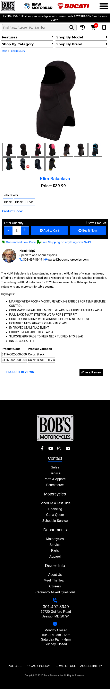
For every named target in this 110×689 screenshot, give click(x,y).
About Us (55, 574)
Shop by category (27, 44)
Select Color (10, 195)
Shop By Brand (81, 44)
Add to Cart (49, 230)
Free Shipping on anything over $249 (64, 242)
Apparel (55, 556)
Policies (14, 666)
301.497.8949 (56, 606)
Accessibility (91, 666)
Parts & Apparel (55, 479)
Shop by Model (81, 37)
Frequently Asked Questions (54, 592)
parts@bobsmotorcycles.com (66, 259)
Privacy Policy (38, 666)
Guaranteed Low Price (19, 242)
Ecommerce (55, 485)
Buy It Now (87, 230)
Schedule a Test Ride (55, 503)
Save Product (96, 223)
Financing (55, 509)
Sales (55, 467)
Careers (55, 586)
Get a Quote (55, 514)
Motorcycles (55, 539)
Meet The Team (55, 580)
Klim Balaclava (17, 51)
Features (27, 37)
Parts (55, 550)
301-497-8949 (30, 259)
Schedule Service (55, 520)
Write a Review (91, 372)
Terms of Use (65, 666)
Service (55, 473)
